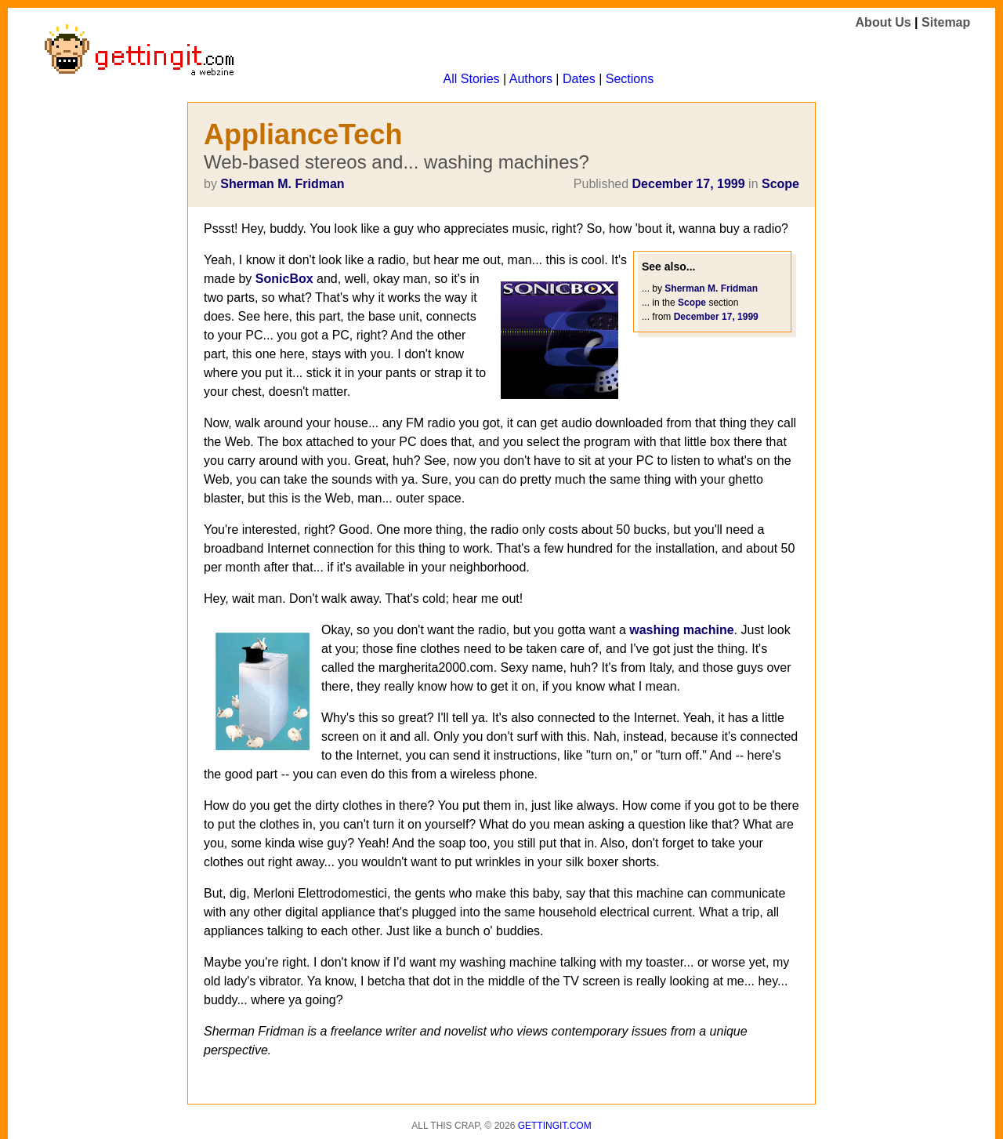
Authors (530, 78)
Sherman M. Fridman (282, 183)
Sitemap (946, 22)
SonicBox (284, 278)
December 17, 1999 (688, 183)
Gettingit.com (555, 1125)
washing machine (681, 630)
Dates (579, 78)
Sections (630, 78)
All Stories (472, 78)
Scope (780, 183)
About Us (883, 22)
